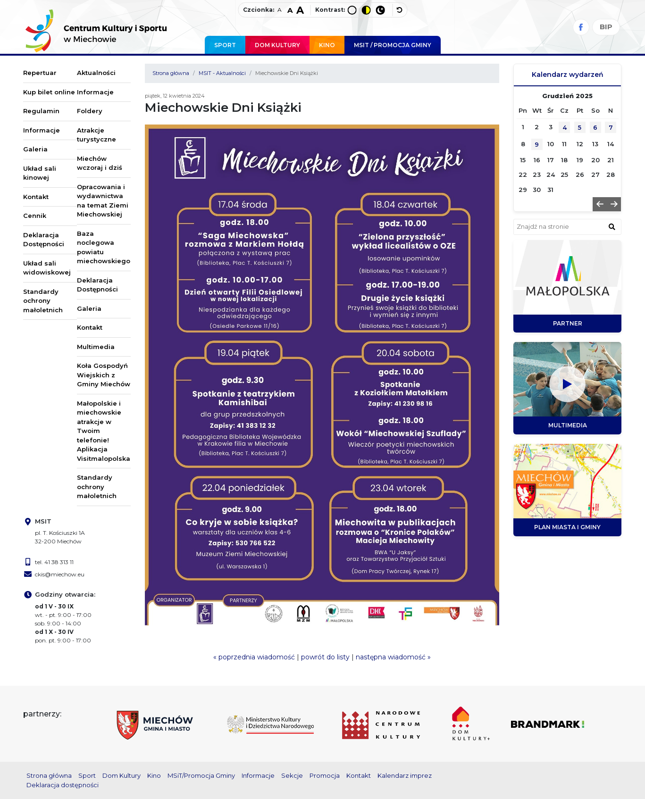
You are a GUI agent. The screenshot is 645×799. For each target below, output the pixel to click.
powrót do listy (325, 657)
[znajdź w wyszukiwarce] (612, 226)
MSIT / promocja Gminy (392, 45)
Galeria (35, 149)
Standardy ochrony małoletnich (43, 301)
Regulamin (41, 111)
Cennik (34, 215)
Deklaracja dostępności (62, 785)
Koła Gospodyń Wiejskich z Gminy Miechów (103, 375)
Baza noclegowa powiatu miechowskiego (103, 247)
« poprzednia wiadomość (254, 657)
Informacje (41, 130)
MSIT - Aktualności (222, 73)
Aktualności (96, 72)
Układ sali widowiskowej (47, 267)
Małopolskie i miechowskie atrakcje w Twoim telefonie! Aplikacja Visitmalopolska (103, 431)
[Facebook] (581, 27)
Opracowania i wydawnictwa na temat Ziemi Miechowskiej (102, 200)
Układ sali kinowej (39, 173)
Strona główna (170, 73)
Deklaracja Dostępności (43, 239)
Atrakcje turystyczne (96, 134)
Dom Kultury (277, 45)
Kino (327, 45)
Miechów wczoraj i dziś (99, 163)
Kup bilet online (49, 92)
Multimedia (96, 346)
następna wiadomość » (393, 657)
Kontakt (36, 196)
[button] (600, 204)
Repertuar (40, 72)
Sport (225, 45)
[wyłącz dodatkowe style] (400, 10)
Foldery (89, 111)
